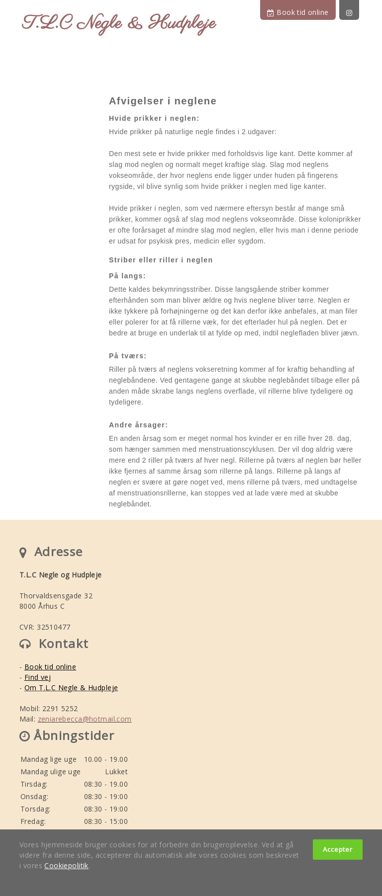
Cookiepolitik (66, 865)
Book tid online (297, 12)
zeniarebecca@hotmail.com (85, 719)
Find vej (37, 677)
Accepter (338, 849)
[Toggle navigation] (355, 67)
